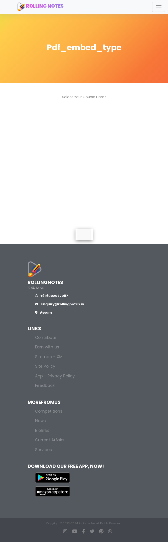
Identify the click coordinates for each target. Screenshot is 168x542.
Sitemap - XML (49, 357)
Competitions (48, 411)
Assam (43, 312)
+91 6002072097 (51, 295)
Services (43, 450)
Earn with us (47, 347)
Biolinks (42, 430)
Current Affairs (49, 440)
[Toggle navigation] (158, 7)
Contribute (45, 337)
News (40, 421)
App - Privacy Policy (55, 376)
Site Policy (45, 366)
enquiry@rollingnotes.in (59, 304)
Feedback (45, 385)
